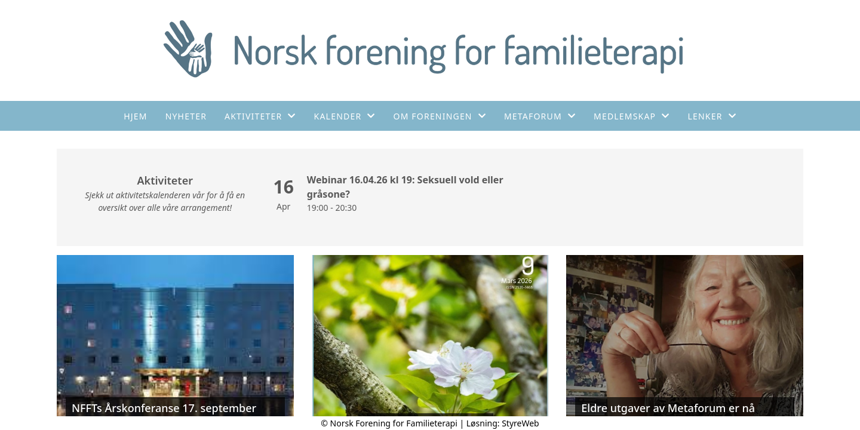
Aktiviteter (260, 116)
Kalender (345, 116)
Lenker (712, 116)
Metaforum (540, 116)
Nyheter (186, 116)
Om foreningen (440, 116)
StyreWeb (520, 423)
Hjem (135, 116)
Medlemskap (632, 116)
